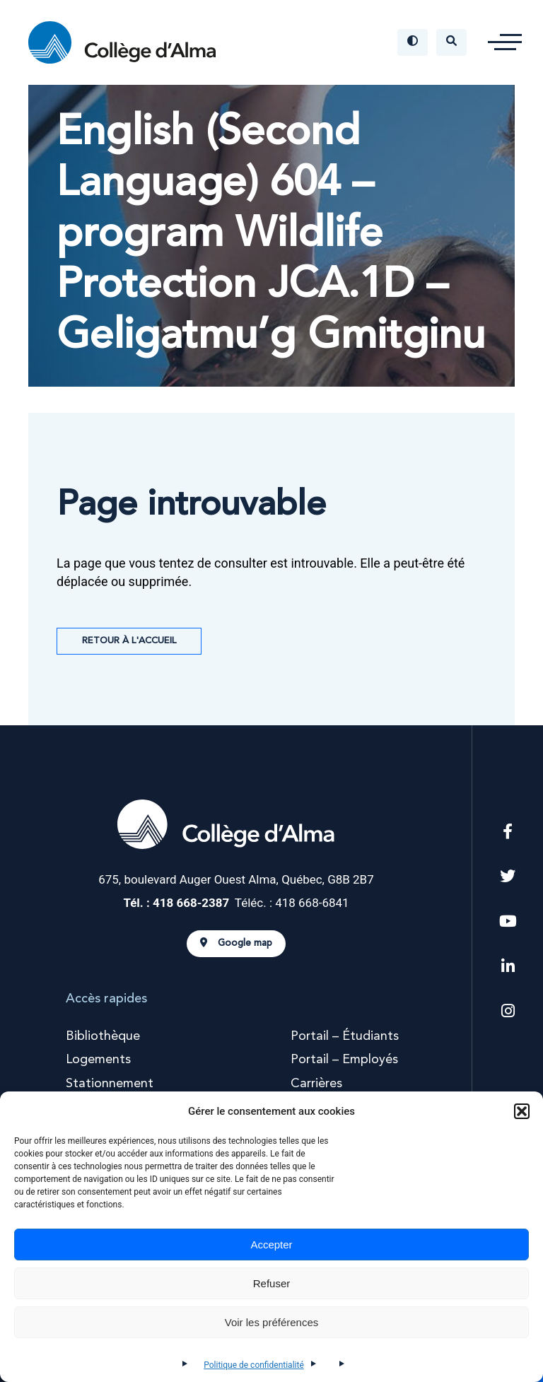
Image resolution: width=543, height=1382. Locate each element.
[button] (522, 1111)
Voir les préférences (272, 1322)
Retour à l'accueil (129, 640)
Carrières (316, 1083)
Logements (98, 1059)
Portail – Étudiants (345, 1036)
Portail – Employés (344, 1059)
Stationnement (109, 1083)
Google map (236, 943)
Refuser (272, 1283)
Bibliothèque (103, 1036)
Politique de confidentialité (254, 1365)
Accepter (271, 1244)
